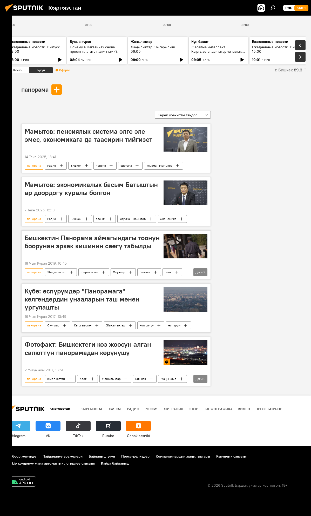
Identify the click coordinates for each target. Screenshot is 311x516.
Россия (152, 408)
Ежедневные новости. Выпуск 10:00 (277, 49)
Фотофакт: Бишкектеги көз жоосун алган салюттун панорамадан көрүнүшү (88, 348)
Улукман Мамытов (159, 165)
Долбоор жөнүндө (20, 456)
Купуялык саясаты (231, 456)
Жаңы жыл (168, 379)
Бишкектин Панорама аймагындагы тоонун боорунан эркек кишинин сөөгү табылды (92, 242)
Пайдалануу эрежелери (63, 456)
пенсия (101, 165)
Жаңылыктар (56, 272)
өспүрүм (174, 325)
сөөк (168, 272)
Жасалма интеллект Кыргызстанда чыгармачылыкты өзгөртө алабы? (218, 51)
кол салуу (147, 325)
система (126, 165)
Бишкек (76, 165)
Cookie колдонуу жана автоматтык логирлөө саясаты (50, 463)
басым (100, 219)
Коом (83, 379)
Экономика (168, 219)
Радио (51, 165)
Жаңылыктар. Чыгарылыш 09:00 (153, 49)
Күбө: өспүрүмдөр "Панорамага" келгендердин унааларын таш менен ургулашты (82, 299)
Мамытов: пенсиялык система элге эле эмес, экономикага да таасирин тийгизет (88, 135)
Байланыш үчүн (102, 456)
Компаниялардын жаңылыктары (183, 456)
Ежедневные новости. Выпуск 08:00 (34, 49)
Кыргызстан (89, 272)
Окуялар (119, 272)
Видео (244, 408)
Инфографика (219, 408)
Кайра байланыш (115, 463)
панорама (35, 89)
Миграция (173, 408)
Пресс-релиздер (135, 456)
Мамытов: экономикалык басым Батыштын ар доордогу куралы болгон (91, 188)
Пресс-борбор (268, 408)
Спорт (194, 408)
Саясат (115, 408)
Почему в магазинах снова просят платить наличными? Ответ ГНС (93, 51)
